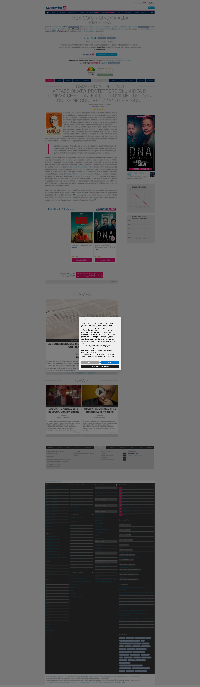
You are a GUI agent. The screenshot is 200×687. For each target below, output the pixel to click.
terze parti (109, 329)
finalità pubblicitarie (99, 338)
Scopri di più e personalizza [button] (100, 366)
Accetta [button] (110, 362)
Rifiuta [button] (90, 362)
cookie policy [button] (104, 327)
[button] (118, 319)
